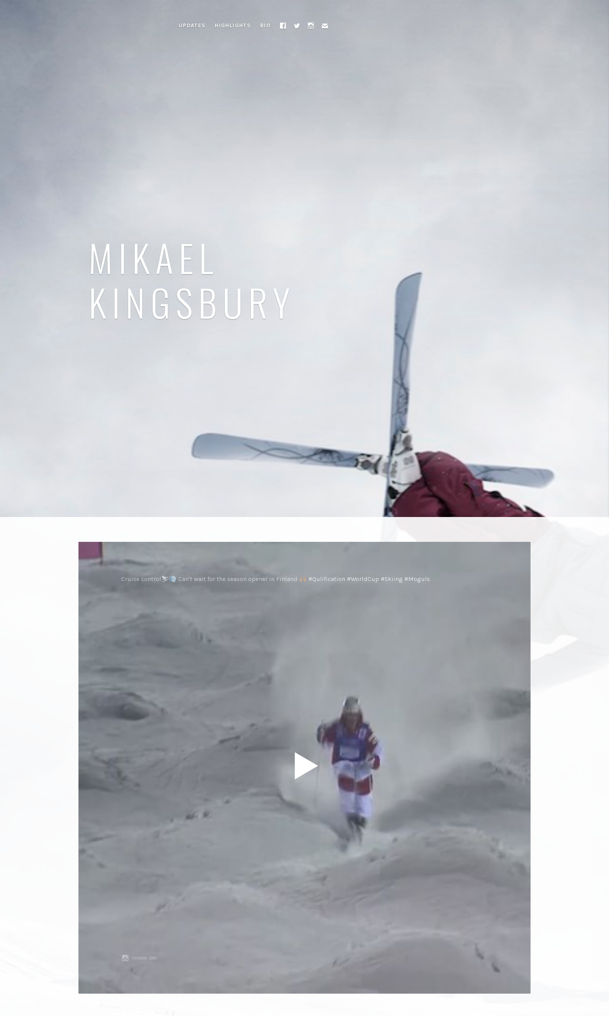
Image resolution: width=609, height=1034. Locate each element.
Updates (192, 25)
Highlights (233, 25)
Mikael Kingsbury (192, 279)
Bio (265, 25)
